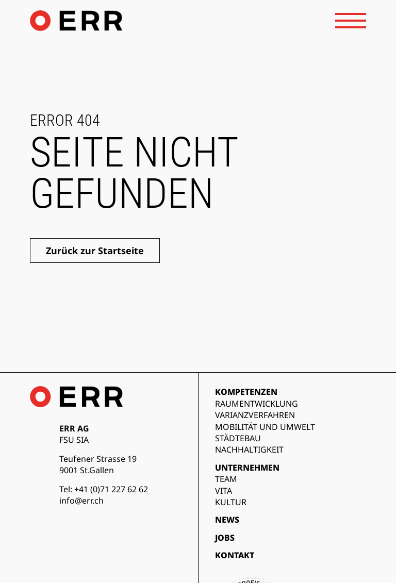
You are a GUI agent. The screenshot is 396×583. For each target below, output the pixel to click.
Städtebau (238, 438)
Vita (223, 490)
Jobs (225, 537)
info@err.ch (81, 500)
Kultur (230, 502)
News (227, 519)
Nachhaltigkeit (249, 449)
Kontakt (234, 555)
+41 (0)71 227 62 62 (111, 489)
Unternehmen (247, 467)
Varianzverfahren (255, 415)
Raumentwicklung (256, 403)
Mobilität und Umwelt (265, 426)
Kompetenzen (246, 391)
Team (226, 479)
